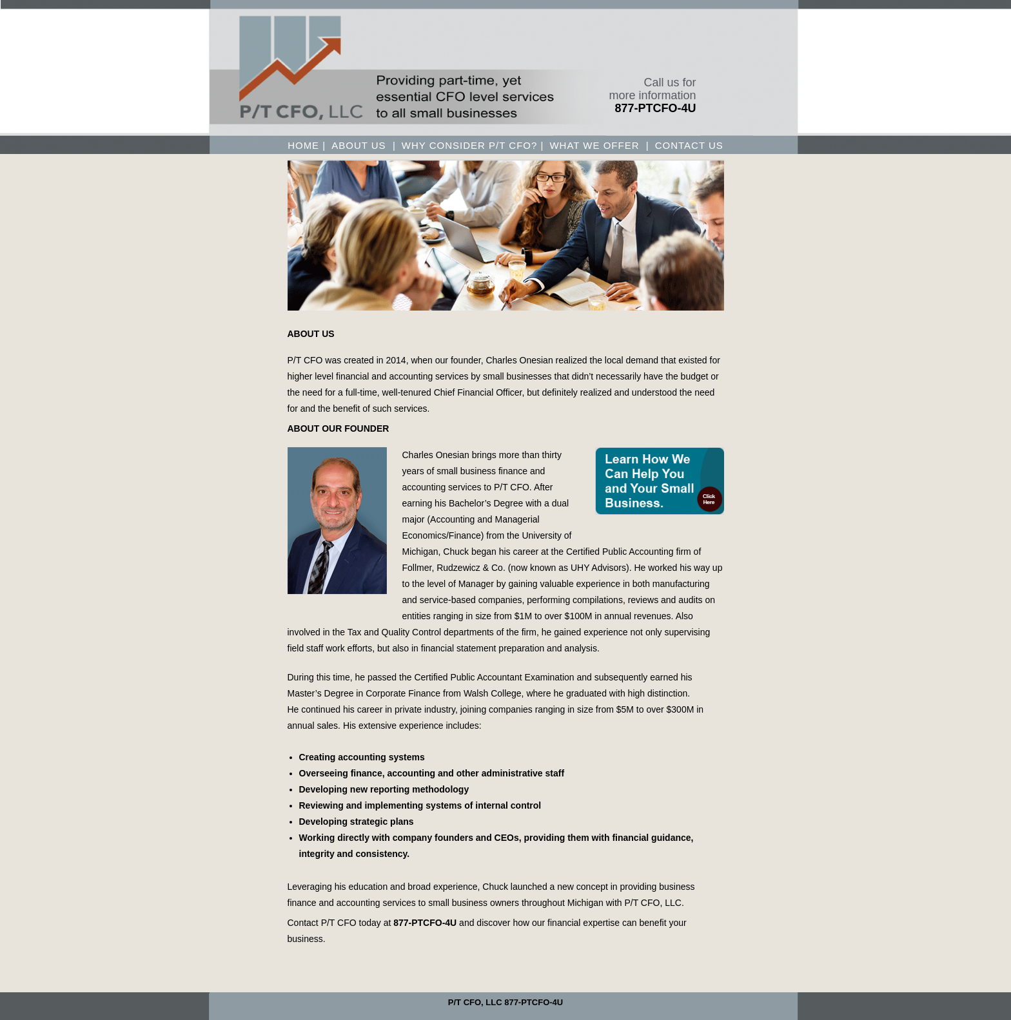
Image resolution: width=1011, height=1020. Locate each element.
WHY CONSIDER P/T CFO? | (473, 145)
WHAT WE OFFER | (599, 145)
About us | (363, 145)
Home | (307, 145)
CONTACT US (689, 145)
